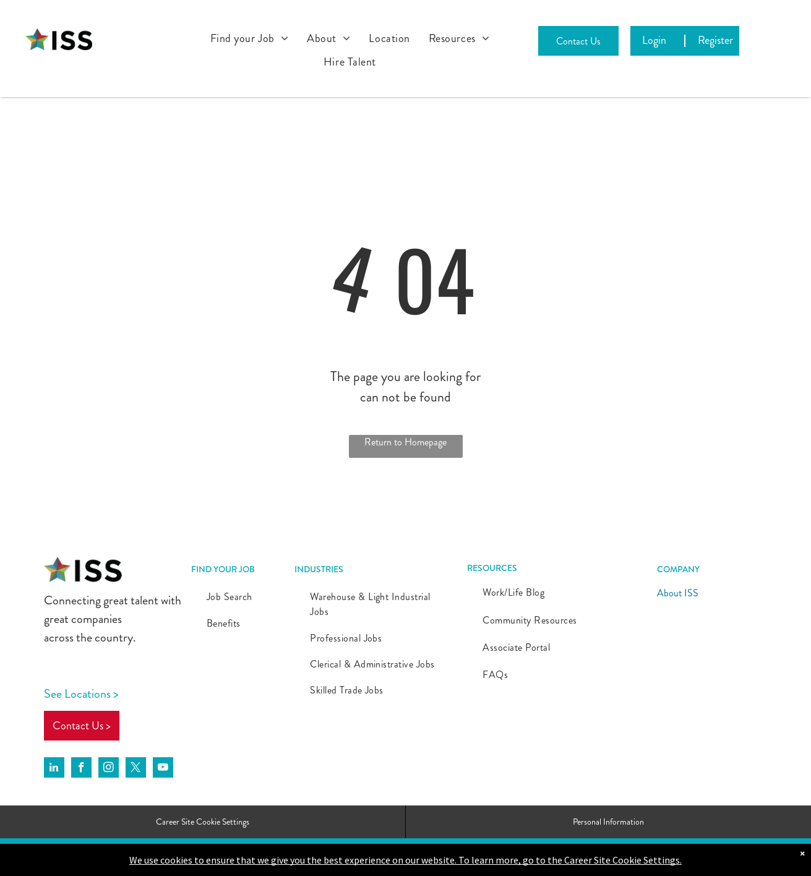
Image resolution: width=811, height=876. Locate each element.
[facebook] (81, 769)
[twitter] (136, 769)
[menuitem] (249, 38)
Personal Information (608, 821)
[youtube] (163, 769)
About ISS (677, 593)
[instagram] (108, 769)
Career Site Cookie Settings (202, 821)
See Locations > (81, 694)
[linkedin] (54, 769)
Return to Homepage (405, 442)
